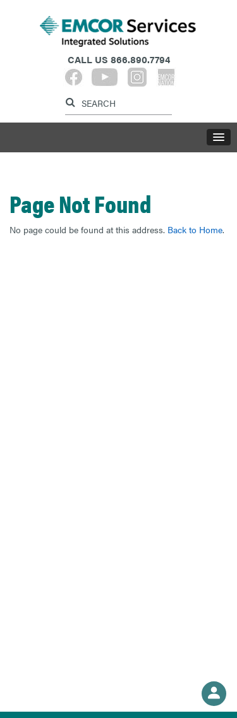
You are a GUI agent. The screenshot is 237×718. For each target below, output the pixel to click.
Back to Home (194, 229)
